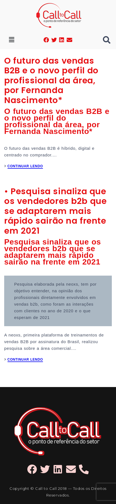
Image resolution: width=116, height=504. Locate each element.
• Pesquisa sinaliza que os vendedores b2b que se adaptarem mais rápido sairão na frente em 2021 (55, 211)
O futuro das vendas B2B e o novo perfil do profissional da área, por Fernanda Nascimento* (51, 80)
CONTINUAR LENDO (25, 166)
